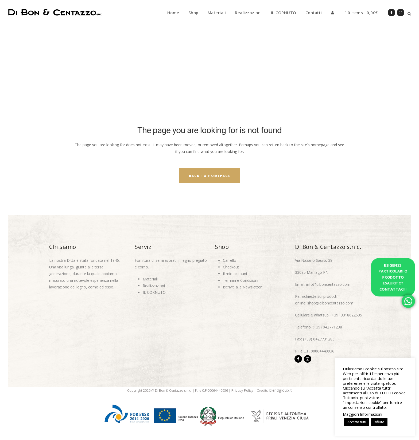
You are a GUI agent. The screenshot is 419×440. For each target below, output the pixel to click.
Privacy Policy (242, 390)
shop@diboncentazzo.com (330, 303)
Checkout (231, 266)
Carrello (229, 260)
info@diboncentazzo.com (328, 284)
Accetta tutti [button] (356, 421)
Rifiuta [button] (379, 421)
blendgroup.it (280, 390)
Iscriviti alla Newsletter (242, 287)
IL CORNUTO (154, 292)
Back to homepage (209, 176)
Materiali (150, 279)
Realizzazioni (154, 285)
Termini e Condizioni (240, 280)
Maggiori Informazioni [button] (362, 414)
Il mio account (235, 273)
